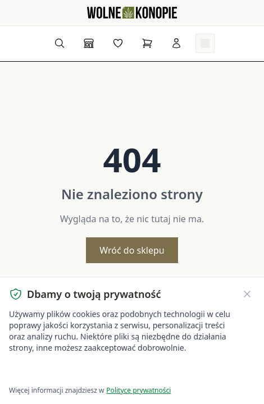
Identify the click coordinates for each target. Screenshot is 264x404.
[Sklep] (89, 43)
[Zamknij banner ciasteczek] (247, 294)
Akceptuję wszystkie (49, 370)
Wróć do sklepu (131, 250)
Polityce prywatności (138, 390)
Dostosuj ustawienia (141, 370)
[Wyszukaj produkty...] (59, 43)
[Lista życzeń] (118, 43)
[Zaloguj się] (176, 43)
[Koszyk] (147, 43)
